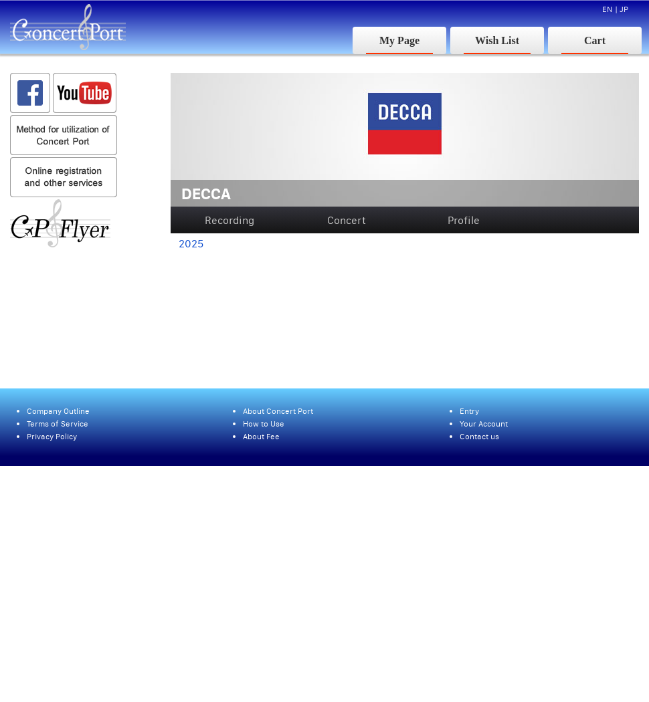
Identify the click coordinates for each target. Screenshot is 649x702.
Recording (229, 220)
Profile (464, 220)
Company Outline (58, 411)
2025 (191, 243)
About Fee (261, 436)
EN (607, 9)
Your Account (484, 424)
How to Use (263, 424)
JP (624, 9)
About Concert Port (278, 411)
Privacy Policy (52, 436)
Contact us (479, 436)
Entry (469, 411)
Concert (346, 220)
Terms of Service (57, 424)
